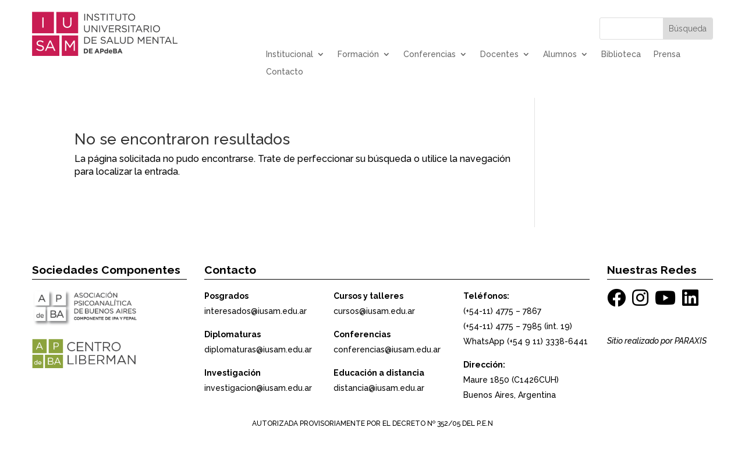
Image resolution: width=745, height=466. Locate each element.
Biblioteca (621, 54)
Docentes (499, 54)
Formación (358, 54)
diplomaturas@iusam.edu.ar (258, 349)
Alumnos (560, 54)
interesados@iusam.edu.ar (255, 311)
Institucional (289, 54)
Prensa (667, 54)
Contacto (284, 72)
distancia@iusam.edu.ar (379, 388)
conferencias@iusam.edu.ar (387, 349)
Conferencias (429, 54)
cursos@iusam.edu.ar (374, 311)
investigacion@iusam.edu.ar (258, 388)
